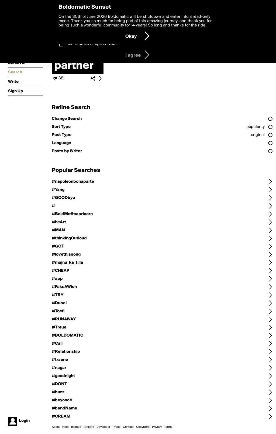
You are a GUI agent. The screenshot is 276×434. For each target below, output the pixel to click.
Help (65, 427)
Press (116, 427)
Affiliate (89, 427)
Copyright (143, 427)
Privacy (157, 427)
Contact (128, 427)
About (56, 427)
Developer (103, 427)
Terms (168, 427)
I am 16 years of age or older (91, 44)
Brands (76, 427)
